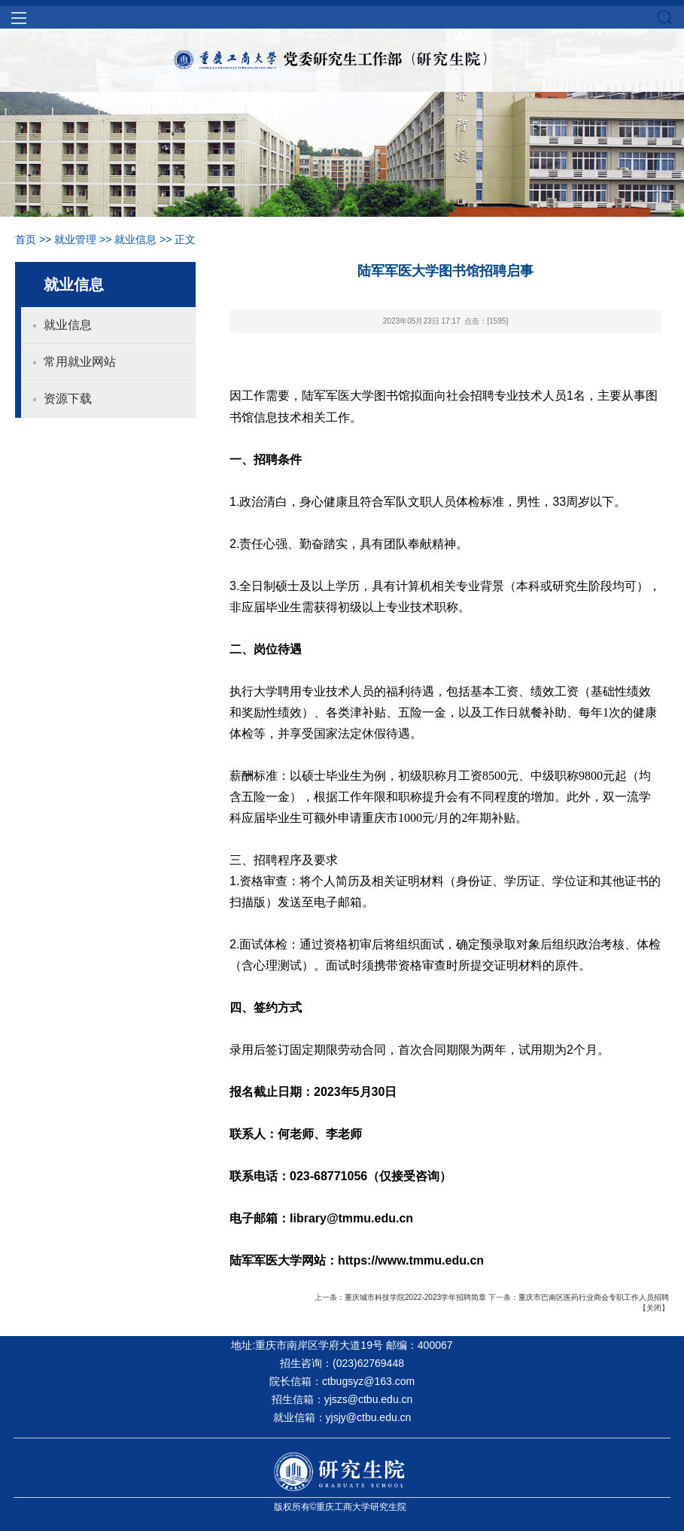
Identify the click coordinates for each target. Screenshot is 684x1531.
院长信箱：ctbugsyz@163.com (342, 1381)
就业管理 (75, 239)
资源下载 (68, 398)
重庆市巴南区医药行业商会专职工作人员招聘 (593, 1297)
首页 (25, 239)
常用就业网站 (80, 361)
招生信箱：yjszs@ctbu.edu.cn (342, 1399)
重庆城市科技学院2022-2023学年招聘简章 (415, 1297)
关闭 (653, 1308)
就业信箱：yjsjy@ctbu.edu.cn (342, 1417)
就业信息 (135, 239)
